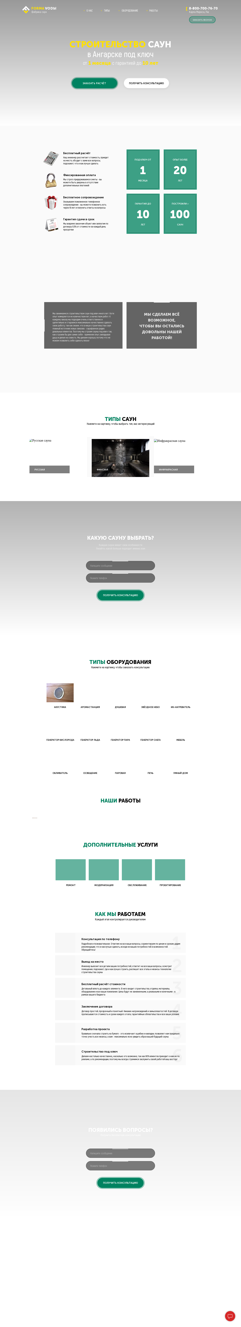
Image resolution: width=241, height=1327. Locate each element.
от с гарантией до (120, 63)
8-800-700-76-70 (203, 8)
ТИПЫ (107, 10)
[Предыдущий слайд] (31, 872)
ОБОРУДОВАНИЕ (130, 10)
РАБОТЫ (153, 10)
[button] (94, 83)
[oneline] (120, 565)
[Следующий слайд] (209, 872)
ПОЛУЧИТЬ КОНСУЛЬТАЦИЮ (120, 595)
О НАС (90, 10)
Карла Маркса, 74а (199, 11)
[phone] (120, 578)
